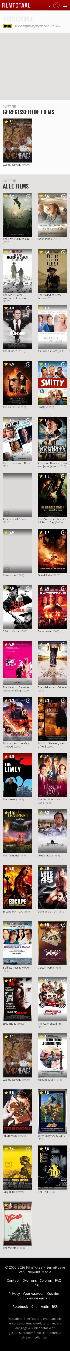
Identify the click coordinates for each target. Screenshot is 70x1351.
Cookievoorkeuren (35, 1298)
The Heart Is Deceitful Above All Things (16, 688)
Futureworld (10, 1135)
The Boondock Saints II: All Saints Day (52, 520)
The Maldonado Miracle (52, 687)
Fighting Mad (46, 1079)
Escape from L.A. (13, 911)
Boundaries (45, 239)
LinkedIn (42, 1306)
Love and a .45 (47, 911)
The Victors (9, 1248)
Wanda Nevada (12, 164)
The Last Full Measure (16, 239)
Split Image (9, 1023)
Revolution (9, 575)
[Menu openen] (64, 5)
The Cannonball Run (50, 1023)
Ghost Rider (45, 575)
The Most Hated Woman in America (14, 296)
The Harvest (10, 407)
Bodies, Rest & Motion (16, 967)
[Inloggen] (56, 5)
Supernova (44, 631)
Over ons (29, 1280)
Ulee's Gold (45, 855)
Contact (13, 1280)
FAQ (58, 1280)
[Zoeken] (48, 5)
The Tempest (11, 855)
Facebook (20, 1306)
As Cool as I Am (47, 351)
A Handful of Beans (14, 519)
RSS (55, 1306)
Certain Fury (45, 967)
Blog (35, 1285)
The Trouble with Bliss (16, 463)
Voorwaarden (33, 1293)
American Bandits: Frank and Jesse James (52, 464)
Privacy (14, 1293)
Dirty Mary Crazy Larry (51, 1135)
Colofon (46, 1280)
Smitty (42, 407)
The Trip (43, 1191)
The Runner (10, 351)
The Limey (9, 799)
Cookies (53, 1293)
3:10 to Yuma (11, 631)
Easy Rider (9, 1191)
